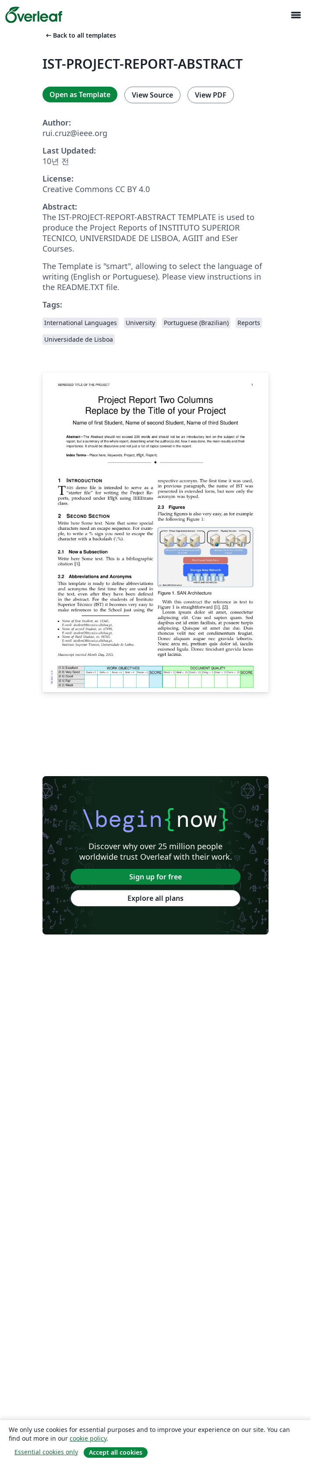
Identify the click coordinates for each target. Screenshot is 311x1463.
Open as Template (79, 94)
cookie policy (88, 1438)
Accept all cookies (115, 1452)
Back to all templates (80, 35)
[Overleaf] (33, 15)
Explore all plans (155, 898)
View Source (152, 95)
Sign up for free (155, 877)
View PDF (210, 95)
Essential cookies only (46, 1452)
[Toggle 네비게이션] (296, 15)
